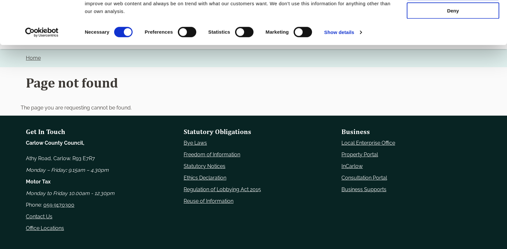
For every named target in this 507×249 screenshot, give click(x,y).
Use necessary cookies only (453, 16)
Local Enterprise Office (368, 143)
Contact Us (39, 216)
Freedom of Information (212, 154)
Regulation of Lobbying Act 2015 (222, 189)
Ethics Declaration (205, 178)
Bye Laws (195, 143)
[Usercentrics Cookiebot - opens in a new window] (42, 75)
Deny (453, 54)
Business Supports (363, 189)
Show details (339, 75)
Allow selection (452, 35)
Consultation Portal (364, 178)
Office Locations (45, 228)
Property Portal (359, 154)
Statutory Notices (204, 166)
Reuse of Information (208, 201)
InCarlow (352, 166)
